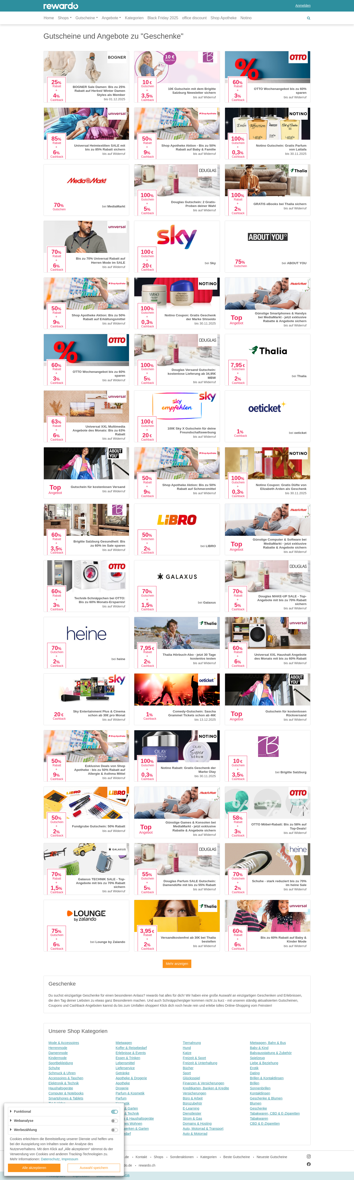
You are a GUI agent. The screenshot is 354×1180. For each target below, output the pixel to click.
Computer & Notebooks (66, 1093)
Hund (187, 1048)
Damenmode (58, 1053)
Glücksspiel (191, 1078)
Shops (158, 1157)
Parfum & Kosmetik (130, 1093)
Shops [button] (63, 18)
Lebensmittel (125, 1063)
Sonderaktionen (181, 1157)
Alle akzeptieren (34, 1168)
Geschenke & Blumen (266, 1098)
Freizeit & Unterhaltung (200, 1063)
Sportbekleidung (61, 1063)
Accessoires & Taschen (66, 1078)
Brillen (254, 1083)
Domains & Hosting (197, 1123)
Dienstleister (192, 1113)
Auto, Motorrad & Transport (203, 1128)
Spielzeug (257, 1058)
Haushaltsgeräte (61, 1088)
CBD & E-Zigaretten (265, 1123)
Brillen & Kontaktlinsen (267, 1078)
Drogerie (122, 1088)
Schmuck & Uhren (62, 1073)
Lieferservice (125, 1068)
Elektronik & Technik (64, 1083)
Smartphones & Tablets (66, 1098)
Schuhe (54, 1068)
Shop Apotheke (224, 18)
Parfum (121, 1098)
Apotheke (123, 1083)
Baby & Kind (259, 1048)
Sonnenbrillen (260, 1088)
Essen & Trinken (128, 1058)
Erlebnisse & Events (131, 1053)
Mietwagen (124, 1043)
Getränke (123, 1073)
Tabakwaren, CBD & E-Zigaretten (275, 1113)
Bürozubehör (192, 1103)
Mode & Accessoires (64, 1043)
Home (49, 18)
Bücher (188, 1068)
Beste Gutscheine (236, 1157)
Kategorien (134, 18)
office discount (194, 18)
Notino (245, 18)
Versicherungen (194, 1093)
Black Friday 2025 (163, 18)
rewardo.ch (147, 1165)
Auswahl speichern (94, 1168)
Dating (255, 1073)
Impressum (70, 1159)
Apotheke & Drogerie (131, 1078)
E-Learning (191, 1108)
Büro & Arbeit (193, 1098)
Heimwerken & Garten (132, 1128)
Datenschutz (50, 1159)
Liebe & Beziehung (264, 1063)
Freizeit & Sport (194, 1058)
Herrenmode (58, 1048)
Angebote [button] (110, 18)
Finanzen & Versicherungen (203, 1083)
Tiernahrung (192, 1043)
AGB (126, 1176)
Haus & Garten (127, 1108)
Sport (187, 1073)
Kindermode (58, 1058)
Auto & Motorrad (195, 1134)
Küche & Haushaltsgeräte (135, 1118)
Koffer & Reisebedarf (131, 1048)
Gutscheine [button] (85, 18)
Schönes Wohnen (129, 1123)
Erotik (254, 1068)
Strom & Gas (192, 1118)
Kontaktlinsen (260, 1093)
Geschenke (258, 1108)
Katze (187, 1053)
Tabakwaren (259, 1118)
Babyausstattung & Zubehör (271, 1053)
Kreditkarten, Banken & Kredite (206, 1088)
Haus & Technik (127, 1113)
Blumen (255, 1103)
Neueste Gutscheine (272, 1157)
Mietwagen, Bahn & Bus (268, 1043)
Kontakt (141, 1157)
